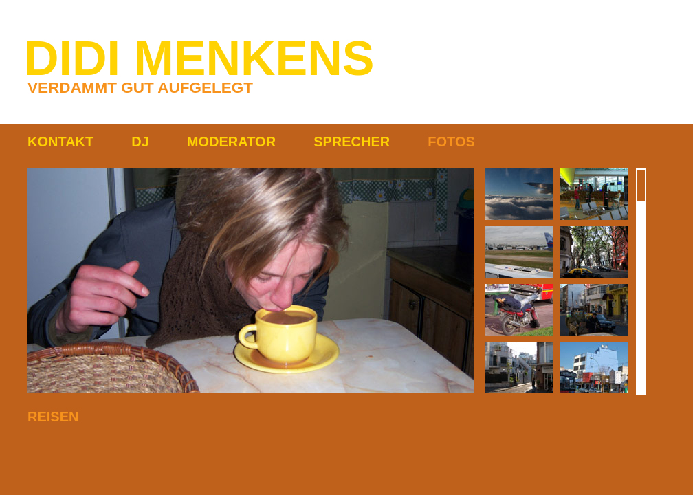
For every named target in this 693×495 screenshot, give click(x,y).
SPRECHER (352, 141)
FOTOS (451, 141)
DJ (140, 141)
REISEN (53, 416)
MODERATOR (231, 141)
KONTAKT (61, 141)
